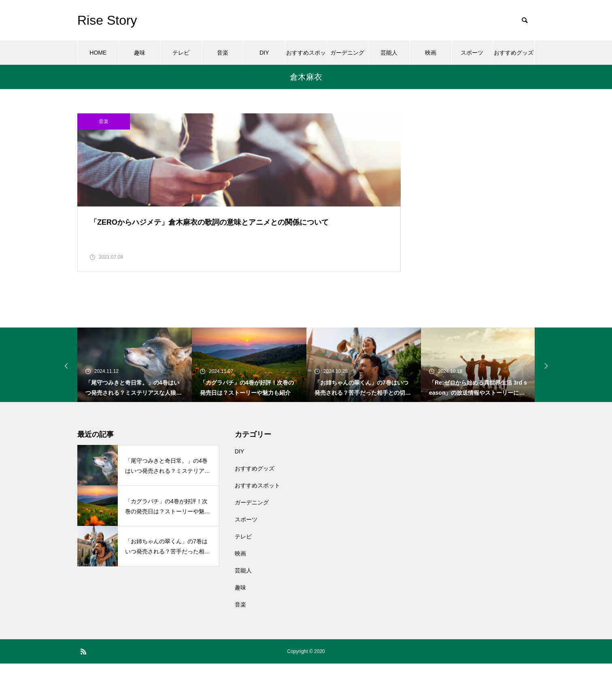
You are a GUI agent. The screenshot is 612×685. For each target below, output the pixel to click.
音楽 (222, 52)
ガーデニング (347, 52)
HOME (97, 52)
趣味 (139, 52)
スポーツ (472, 52)
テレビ (180, 52)
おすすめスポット (306, 57)
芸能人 (388, 52)
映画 (430, 52)
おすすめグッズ (513, 52)
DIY (264, 52)
